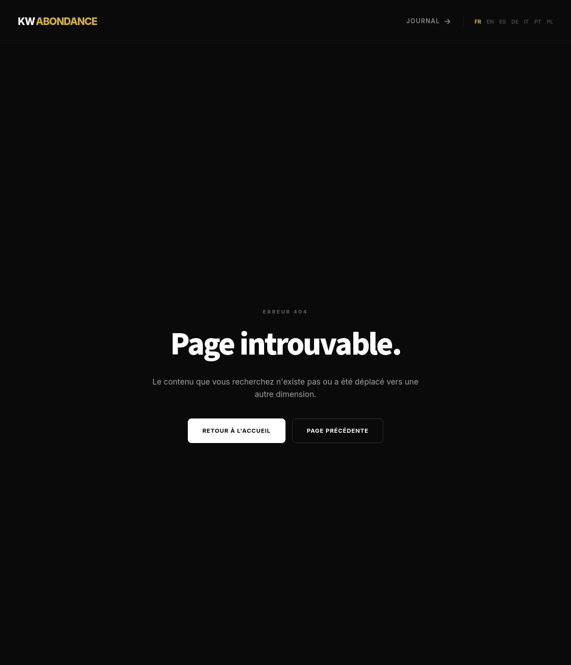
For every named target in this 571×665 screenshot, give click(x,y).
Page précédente (337, 430)
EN (490, 21)
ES (502, 21)
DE (514, 21)
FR (478, 21)
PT (538, 21)
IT (526, 21)
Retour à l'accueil (237, 430)
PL (549, 21)
